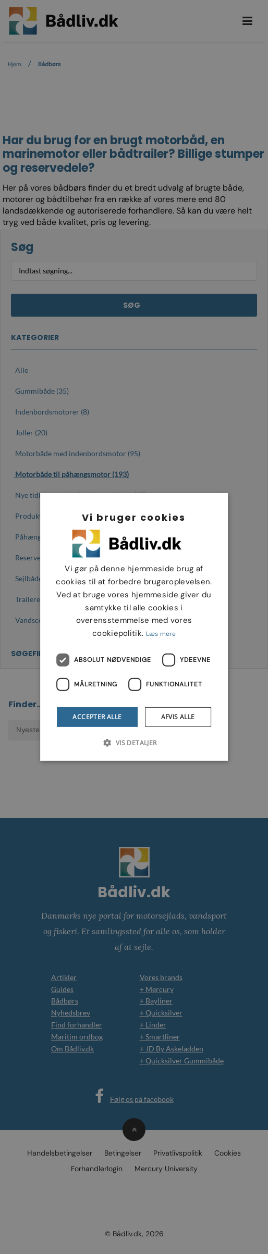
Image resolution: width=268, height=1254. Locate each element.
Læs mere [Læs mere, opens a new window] (161, 634)
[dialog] (134, 627)
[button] (133, 742)
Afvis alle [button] (178, 716)
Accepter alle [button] (96, 716)
